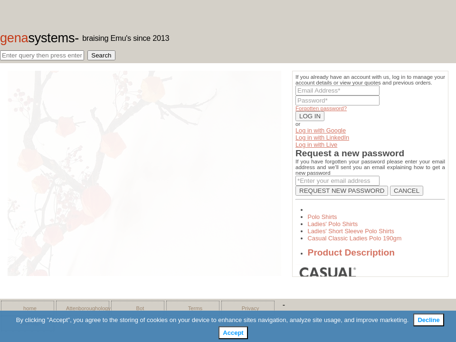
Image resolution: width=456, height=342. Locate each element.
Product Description (351, 252)
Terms (195, 308)
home (30, 308)
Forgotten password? (321, 108)
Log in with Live (316, 144)
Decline (428, 319)
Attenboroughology (85, 308)
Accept (233, 332)
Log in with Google (320, 130)
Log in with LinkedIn (322, 137)
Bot (140, 308)
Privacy (250, 308)
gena (37, 37)
